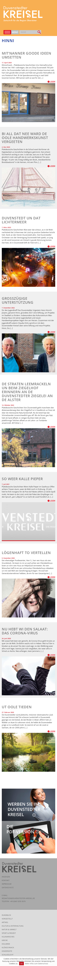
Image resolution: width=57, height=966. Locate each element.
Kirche (5, 940)
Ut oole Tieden (17, 706)
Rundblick (6, 915)
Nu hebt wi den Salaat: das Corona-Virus (25, 631)
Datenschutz (8, 887)
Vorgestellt (7, 919)
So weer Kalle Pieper (22, 478)
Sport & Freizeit (9, 933)
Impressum (6, 884)
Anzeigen (6, 877)
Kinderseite (7, 951)
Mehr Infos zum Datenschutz (36, 963)
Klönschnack (8, 947)
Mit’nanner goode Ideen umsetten (26, 55)
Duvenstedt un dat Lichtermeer (21, 220)
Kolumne (6, 944)
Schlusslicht (7, 955)
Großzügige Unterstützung (17, 300)
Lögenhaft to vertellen (26, 552)
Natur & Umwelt (9, 929)
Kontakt (6, 880)
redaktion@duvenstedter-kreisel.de (18, 898)
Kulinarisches (8, 937)
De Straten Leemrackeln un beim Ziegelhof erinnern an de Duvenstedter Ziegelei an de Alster (27, 391)
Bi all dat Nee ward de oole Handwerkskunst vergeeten (25, 137)
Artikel (5, 922)
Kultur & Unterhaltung (12, 926)
